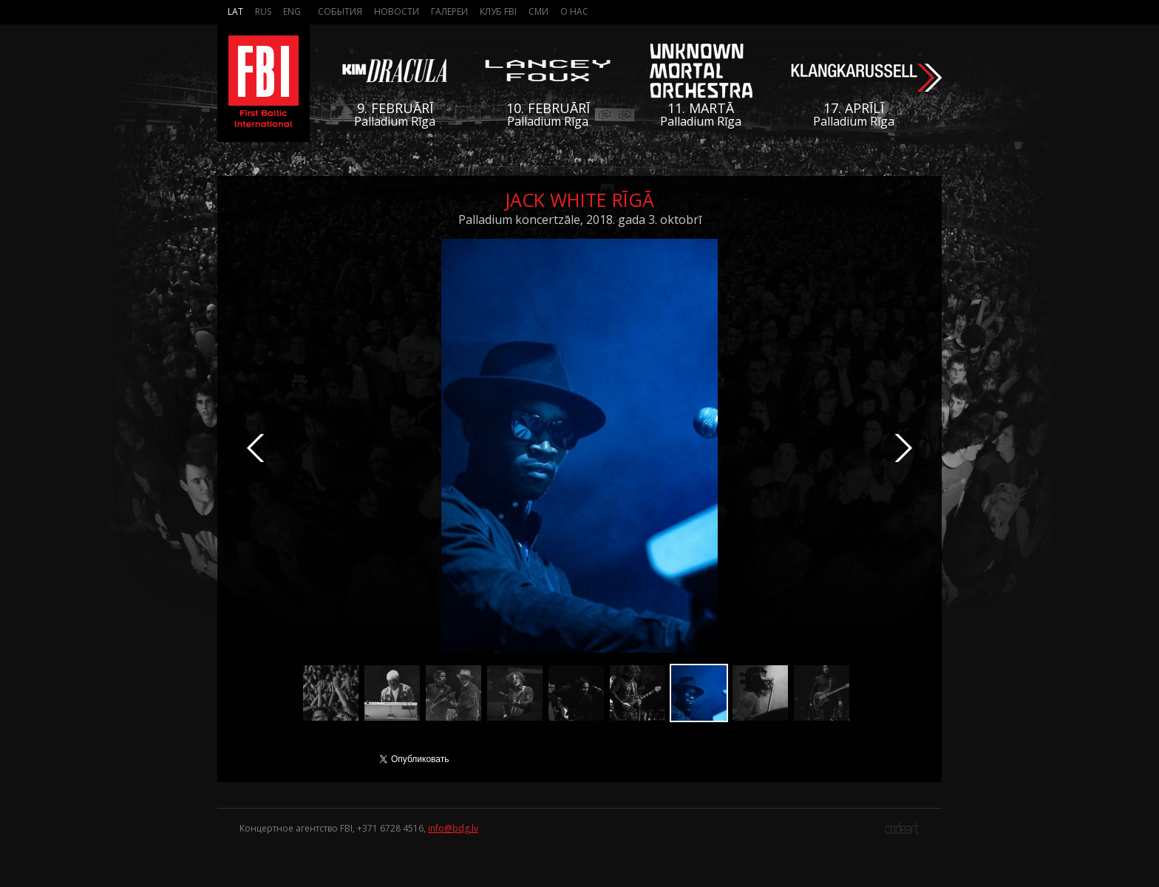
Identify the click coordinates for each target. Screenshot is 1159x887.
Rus (263, 11)
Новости (396, 11)
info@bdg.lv (453, 828)
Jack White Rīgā (579, 199)
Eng (292, 11)
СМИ (538, 11)
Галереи (449, 11)
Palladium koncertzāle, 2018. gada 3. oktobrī (579, 219)
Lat (235, 11)
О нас (574, 11)
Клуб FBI (498, 11)
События (340, 11)
